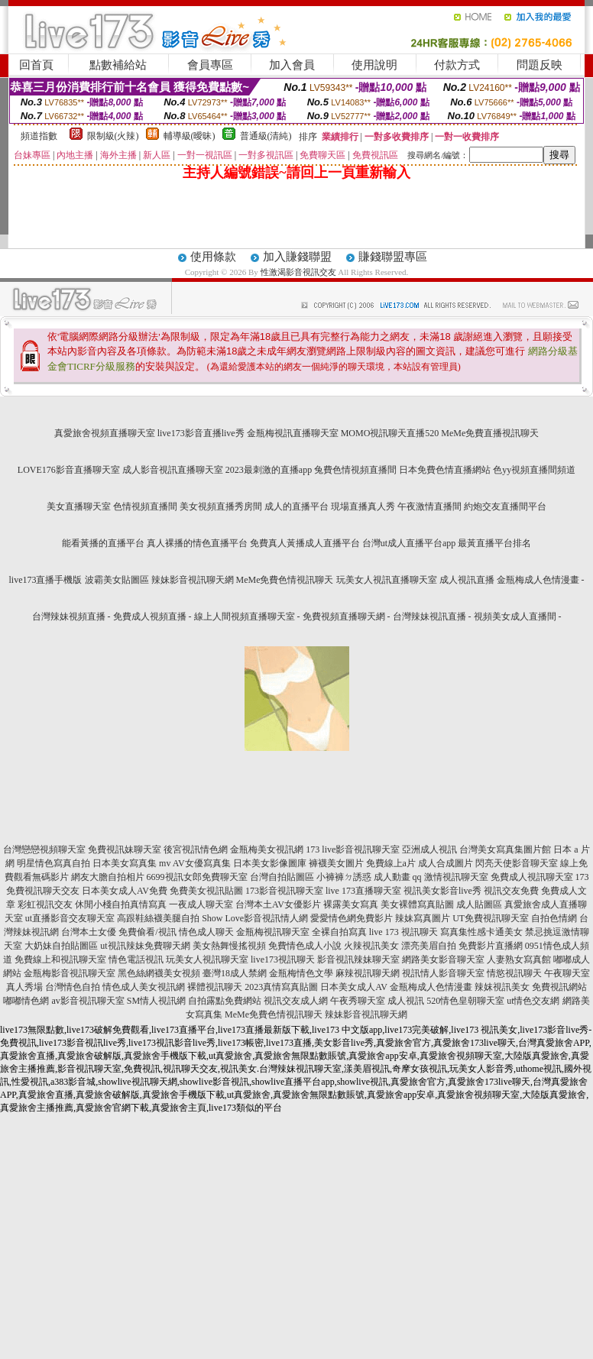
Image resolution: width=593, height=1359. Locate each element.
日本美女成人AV (353, 987)
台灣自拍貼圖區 (282, 877)
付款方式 (457, 65)
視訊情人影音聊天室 (443, 973)
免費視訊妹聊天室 (124, 849)
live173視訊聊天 (283, 959)
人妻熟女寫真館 (519, 959)
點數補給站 (118, 65)
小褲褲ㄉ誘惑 (343, 877)
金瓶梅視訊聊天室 (272, 932)
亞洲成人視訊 (429, 849)
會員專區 (210, 65)
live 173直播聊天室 (363, 890)
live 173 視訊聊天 (403, 932)
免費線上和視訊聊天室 (60, 959)
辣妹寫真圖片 (422, 918)
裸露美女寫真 (350, 904)
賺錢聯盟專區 (392, 257)
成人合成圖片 (445, 863)
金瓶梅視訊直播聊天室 (293, 433)
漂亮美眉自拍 (428, 945)
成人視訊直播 (466, 579)
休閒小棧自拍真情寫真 (121, 904)
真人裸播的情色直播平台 (197, 543)
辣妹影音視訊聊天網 (192, 579)
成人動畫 (392, 877)
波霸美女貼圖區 (117, 579)
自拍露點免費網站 (224, 1000)
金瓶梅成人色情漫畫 (538, 579)
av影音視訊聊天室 (87, 1000)
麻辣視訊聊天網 (367, 973)
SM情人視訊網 (156, 1000)
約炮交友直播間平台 (505, 506)
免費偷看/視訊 (147, 932)
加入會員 (292, 65)
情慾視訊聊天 (514, 973)
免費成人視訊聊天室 (532, 877)
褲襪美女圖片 (336, 863)
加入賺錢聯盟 (297, 257)
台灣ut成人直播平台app (409, 543)
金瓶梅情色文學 (301, 973)
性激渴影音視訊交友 (298, 272)
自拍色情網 (554, 918)
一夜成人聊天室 (201, 904)
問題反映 (539, 65)
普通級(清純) (266, 136)
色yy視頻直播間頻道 (534, 469)
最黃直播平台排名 (494, 543)
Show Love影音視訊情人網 (255, 918)
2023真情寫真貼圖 (281, 987)
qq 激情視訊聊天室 (450, 877)
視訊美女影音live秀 (442, 890)
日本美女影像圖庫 (269, 863)
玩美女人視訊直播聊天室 (386, 579)
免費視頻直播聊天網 (344, 616)
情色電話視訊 (136, 959)
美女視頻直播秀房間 (221, 506)
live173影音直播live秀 (201, 433)
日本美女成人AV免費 (124, 890)
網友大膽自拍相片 (107, 877)
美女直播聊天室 (79, 506)
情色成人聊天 (206, 932)
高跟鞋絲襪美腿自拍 (158, 918)
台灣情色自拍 (72, 987)
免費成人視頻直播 (149, 616)
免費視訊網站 (559, 987)
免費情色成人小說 (305, 945)
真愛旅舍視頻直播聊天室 (104, 433)
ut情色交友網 (533, 1000)
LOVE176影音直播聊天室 (69, 469)
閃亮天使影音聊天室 (516, 863)
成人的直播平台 (296, 506)
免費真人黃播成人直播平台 (305, 543)
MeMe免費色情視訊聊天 (285, 579)
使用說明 (374, 65)
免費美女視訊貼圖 (206, 890)
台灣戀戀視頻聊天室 (44, 849)
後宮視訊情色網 (196, 849)
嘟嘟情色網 (26, 1000)
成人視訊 (405, 1000)
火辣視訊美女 (371, 945)
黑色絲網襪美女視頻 (159, 973)
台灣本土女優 (88, 932)
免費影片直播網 (491, 945)
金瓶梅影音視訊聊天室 (69, 973)
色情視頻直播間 (145, 506)
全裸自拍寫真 (339, 932)
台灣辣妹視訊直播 (429, 616)
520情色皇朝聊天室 (465, 1000)
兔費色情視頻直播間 (355, 469)
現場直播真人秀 (363, 506)
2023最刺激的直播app (268, 469)
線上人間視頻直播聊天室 (244, 616)
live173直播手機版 (46, 579)
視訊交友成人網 (296, 1000)
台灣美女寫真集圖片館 (505, 849)
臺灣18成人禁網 (235, 973)
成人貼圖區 (479, 904)
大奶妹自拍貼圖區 (61, 945)
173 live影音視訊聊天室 (353, 849)
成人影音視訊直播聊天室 (172, 469)
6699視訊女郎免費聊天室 (197, 877)
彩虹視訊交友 (45, 904)
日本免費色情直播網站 (445, 469)
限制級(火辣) (113, 136)
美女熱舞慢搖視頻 (229, 945)
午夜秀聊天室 (357, 1000)
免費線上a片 (391, 863)
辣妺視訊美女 (502, 987)
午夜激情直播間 (429, 506)
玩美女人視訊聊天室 (207, 959)
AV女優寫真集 (202, 863)
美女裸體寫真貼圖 (417, 904)
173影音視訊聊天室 (284, 890)
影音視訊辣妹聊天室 (358, 959)
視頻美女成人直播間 (515, 616)
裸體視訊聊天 (214, 987)
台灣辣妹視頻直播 (68, 616)
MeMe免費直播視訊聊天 (490, 433)
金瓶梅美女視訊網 (266, 849)
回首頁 (36, 65)
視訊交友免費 (511, 890)
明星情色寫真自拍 (53, 863)
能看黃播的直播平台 (103, 543)
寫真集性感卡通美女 (481, 932)
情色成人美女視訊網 (143, 987)
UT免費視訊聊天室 (490, 918)
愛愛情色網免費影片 (351, 918)
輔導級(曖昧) (189, 136)
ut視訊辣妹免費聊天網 (145, 945)
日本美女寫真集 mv (131, 863)
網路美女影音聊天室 (443, 959)
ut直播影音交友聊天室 (70, 918)
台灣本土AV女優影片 (278, 904)
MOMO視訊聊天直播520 (390, 433)
